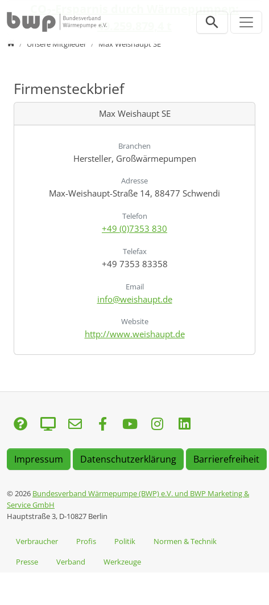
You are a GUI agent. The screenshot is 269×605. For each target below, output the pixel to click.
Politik (124, 541)
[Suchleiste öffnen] (212, 22)
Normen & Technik (185, 541)
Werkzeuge (122, 562)
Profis (86, 541)
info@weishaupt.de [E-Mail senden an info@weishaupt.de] (134, 299)
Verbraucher (37, 541)
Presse (27, 562)
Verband (70, 562)
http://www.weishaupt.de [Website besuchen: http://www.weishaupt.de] (135, 334)
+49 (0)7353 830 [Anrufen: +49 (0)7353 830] (134, 228)
